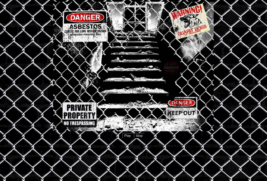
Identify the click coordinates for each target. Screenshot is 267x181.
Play (127, 136)
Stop (139, 136)
